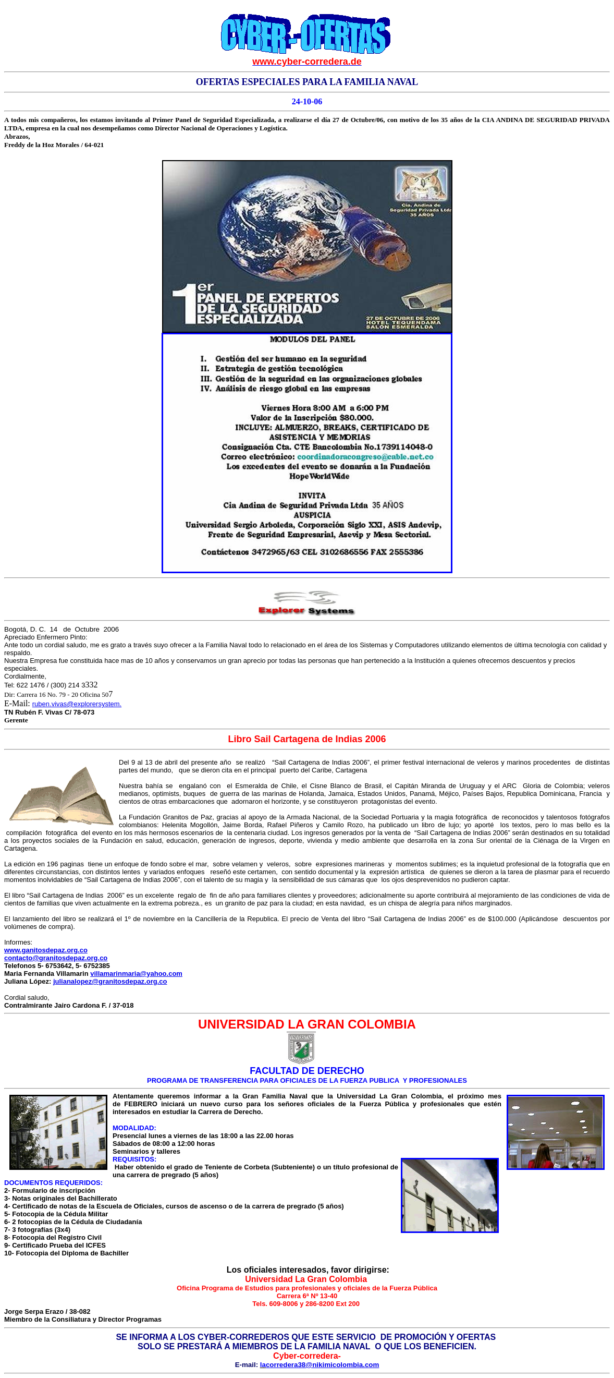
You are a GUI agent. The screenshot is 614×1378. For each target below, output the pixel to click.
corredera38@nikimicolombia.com (322, 1365)
